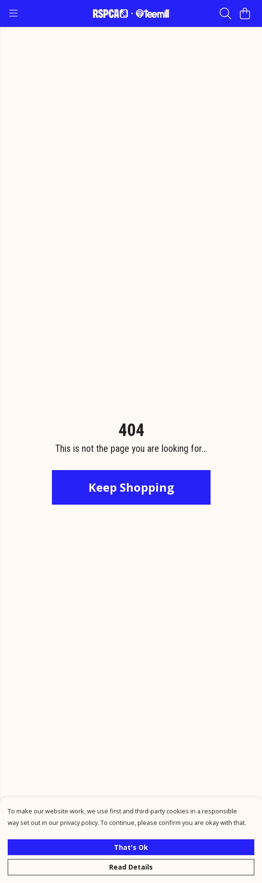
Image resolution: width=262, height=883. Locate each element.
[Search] (225, 13)
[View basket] (244, 13)
